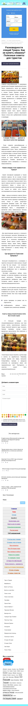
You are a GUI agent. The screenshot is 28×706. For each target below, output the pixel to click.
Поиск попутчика (8, 596)
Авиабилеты (7, 583)
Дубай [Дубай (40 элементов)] (18, 670)
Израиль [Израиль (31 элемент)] (10, 673)
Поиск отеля (7, 593)
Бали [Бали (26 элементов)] (18, 669)
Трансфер (6, 600)
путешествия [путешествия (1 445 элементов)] (9, 698)
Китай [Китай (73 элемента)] (20, 675)
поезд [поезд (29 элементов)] (14, 695)
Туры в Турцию (8, 580)
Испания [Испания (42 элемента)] (5, 675)
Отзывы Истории (8, 640)
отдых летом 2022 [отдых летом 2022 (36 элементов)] (19, 692)
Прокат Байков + (8, 606)
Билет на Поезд (8, 587)
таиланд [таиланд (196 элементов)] (20, 698)
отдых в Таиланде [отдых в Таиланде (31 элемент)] (15, 690)
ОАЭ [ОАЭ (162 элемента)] (20, 677)
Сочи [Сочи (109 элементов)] (21, 680)
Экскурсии (7, 626)
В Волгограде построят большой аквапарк (14, 468)
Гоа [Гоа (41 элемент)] (8, 670)
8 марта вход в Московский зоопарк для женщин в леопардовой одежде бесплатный (12, 440)
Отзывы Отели (8, 643)
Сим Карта (7, 646)
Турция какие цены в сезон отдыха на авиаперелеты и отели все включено (12, 450)
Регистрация (10, 495)
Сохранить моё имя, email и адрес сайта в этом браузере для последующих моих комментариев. (14, 420)
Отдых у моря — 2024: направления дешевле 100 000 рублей (11, 487)
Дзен (7, 659)
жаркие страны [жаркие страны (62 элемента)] (7, 690)
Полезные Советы (9, 636)
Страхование (7, 630)
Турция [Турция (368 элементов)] (6, 683)
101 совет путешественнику (11, 63)
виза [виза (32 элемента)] (20, 684)
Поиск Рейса (7, 650)
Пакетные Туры (8, 620)
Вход (4, 495)
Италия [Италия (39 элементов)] (9, 675)
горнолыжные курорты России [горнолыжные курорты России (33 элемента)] (9, 688)
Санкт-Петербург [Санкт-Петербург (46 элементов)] (15, 680)
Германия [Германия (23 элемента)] (5, 670)
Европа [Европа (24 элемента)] (22, 670)
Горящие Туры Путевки (10, 616)
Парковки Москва (9, 610)
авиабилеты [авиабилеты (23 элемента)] (16, 684)
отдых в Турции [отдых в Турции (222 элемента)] (8, 692)
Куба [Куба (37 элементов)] (7, 677)
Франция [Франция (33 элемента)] (5, 684)
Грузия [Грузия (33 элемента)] (14, 670)
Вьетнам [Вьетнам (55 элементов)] (21, 669)
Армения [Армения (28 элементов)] (9, 669)
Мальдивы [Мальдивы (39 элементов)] (11, 677)
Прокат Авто (7, 603)
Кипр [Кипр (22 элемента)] (17, 675)
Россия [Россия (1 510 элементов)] (6, 679)
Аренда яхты (7, 613)
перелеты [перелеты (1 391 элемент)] (8, 695)
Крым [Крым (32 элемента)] (4, 677)
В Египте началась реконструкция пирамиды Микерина (13, 477)
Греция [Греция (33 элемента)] (11, 670)
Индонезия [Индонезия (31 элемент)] (19, 673)
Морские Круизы (8, 623)
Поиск (4, 499)
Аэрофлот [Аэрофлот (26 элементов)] (14, 669)
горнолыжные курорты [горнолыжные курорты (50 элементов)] (8, 686)
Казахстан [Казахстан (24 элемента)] (13, 675)
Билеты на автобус (9, 590)
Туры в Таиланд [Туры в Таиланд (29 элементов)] (12, 682)
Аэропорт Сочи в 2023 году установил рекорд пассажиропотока (12, 459)
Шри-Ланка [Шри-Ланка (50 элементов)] (10, 684)
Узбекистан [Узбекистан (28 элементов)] (19, 682)
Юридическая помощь (10, 633)
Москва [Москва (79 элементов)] (16, 677)
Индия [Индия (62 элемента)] (14, 673)
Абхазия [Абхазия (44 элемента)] (5, 669)
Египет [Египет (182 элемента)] (5, 673)
